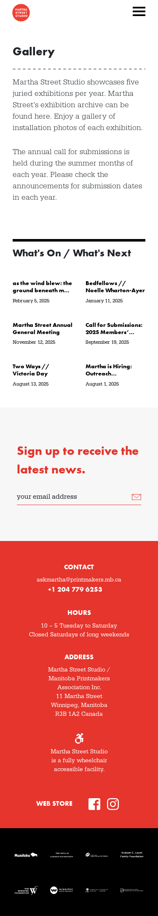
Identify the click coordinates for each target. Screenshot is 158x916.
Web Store (54, 803)
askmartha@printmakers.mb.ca (79, 580)
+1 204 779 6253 (75, 589)
